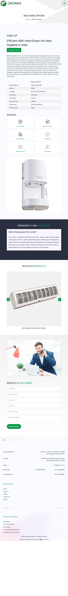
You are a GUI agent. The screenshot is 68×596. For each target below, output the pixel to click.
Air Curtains (6, 576)
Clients (5, 549)
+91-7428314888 (59, 524)
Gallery (5, 554)
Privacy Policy (60, 563)
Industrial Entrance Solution (11, 587)
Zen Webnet (44, 594)
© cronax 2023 (7, 563)
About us (6, 546)
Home (28, 19)
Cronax (33, 591)
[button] (8, 353)
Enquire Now (14, 104)
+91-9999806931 (40, 524)
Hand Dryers (7, 582)
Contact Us (6, 552)
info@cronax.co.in (59, 520)
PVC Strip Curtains (8, 579)
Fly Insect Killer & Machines (11, 584)
